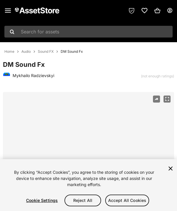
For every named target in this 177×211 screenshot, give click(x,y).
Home (9, 52)
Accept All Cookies (127, 200)
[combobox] (88, 32)
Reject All (82, 200)
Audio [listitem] (26, 52)
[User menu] (170, 10)
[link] (144, 10)
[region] (88, 149)
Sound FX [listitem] (46, 52)
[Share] (156, 99)
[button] (157, 10)
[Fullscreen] (167, 99)
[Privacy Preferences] (131, 10)
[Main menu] (8, 10)
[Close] (170, 168)
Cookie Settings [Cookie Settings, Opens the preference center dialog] (42, 200)
